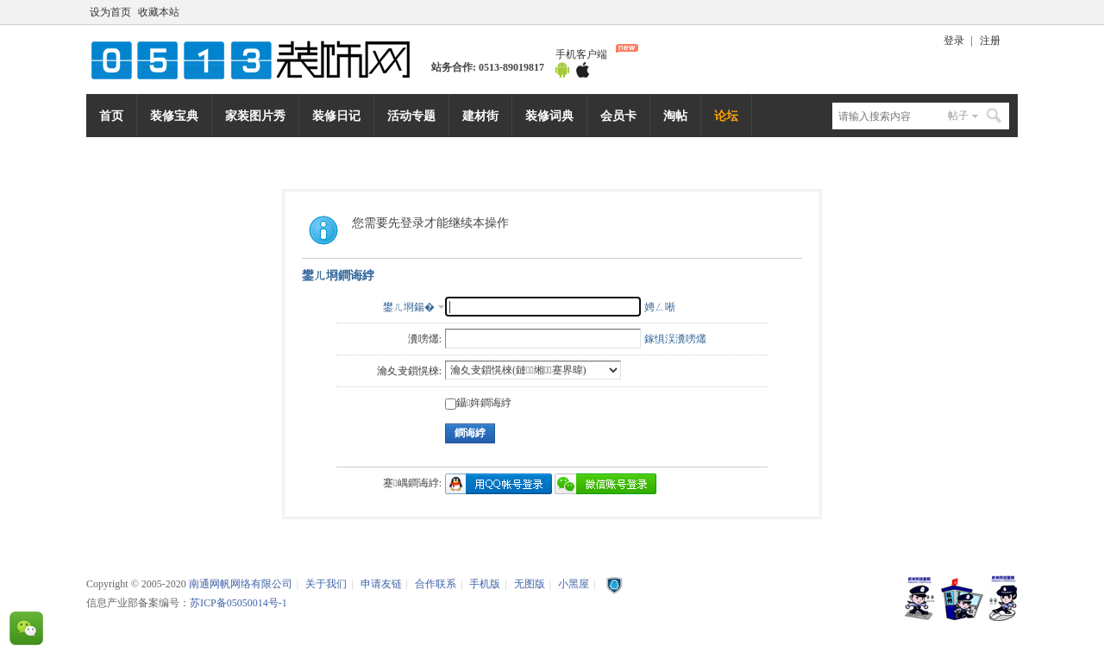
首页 (111, 115)
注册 (990, 40)
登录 (954, 40)
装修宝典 (174, 115)
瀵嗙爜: (425, 339)
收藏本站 (158, 12)
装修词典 (549, 115)
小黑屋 (573, 584)
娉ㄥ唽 (659, 307)
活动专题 (411, 115)
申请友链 (381, 584)
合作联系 (435, 584)
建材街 (480, 115)
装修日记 (336, 115)
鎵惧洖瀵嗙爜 (675, 339)
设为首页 (110, 12)
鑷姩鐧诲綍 (478, 403)
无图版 (529, 584)
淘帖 (675, 115)
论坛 (726, 115)
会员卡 (618, 115)
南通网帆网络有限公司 (258, 59)
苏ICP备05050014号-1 (238, 603)
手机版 (484, 584)
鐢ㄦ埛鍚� (409, 307)
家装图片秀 (255, 115)
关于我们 (326, 584)
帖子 (958, 116)
